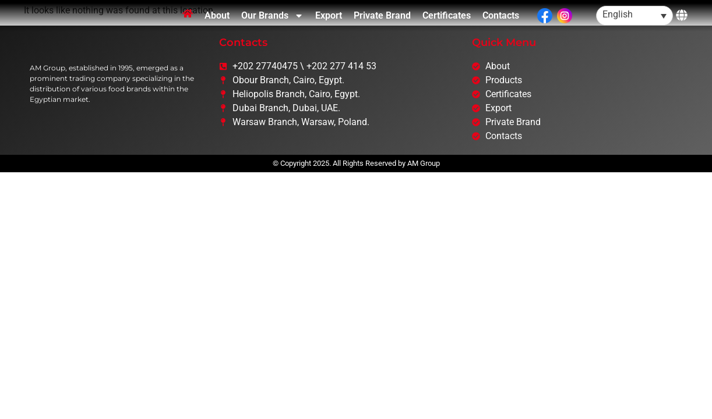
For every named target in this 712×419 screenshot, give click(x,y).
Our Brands (272, 28)
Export (328, 28)
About (217, 28)
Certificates (446, 28)
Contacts (500, 28)
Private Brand (382, 28)
